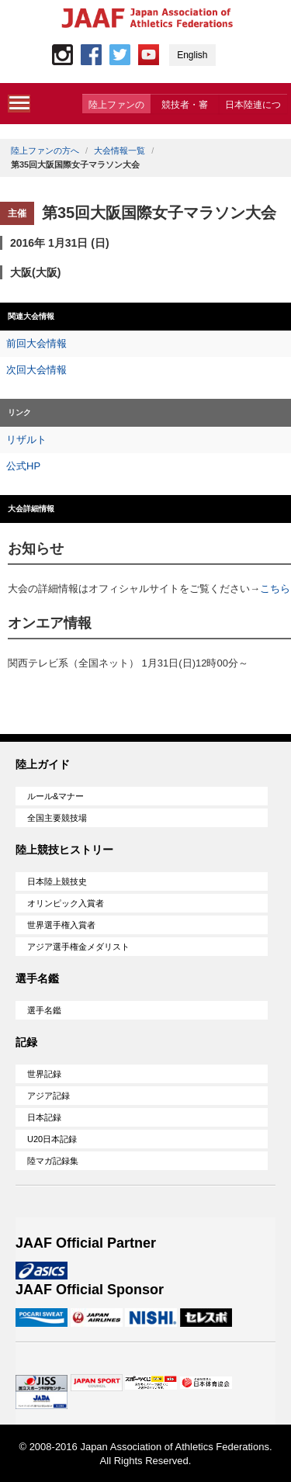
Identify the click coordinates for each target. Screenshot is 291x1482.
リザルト (26, 439)
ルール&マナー (55, 796)
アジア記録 (48, 1095)
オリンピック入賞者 (65, 903)
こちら (275, 588)
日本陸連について (253, 106)
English (192, 55)
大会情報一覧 (119, 150)
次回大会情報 (36, 370)
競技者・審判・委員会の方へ (185, 106)
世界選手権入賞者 (61, 925)
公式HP (23, 466)
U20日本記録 (52, 1139)
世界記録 (44, 1074)
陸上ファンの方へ (116, 106)
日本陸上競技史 (57, 881)
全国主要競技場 (57, 817)
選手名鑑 (44, 1010)
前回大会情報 (36, 343)
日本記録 (44, 1117)
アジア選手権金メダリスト (78, 946)
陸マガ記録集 (52, 1160)
